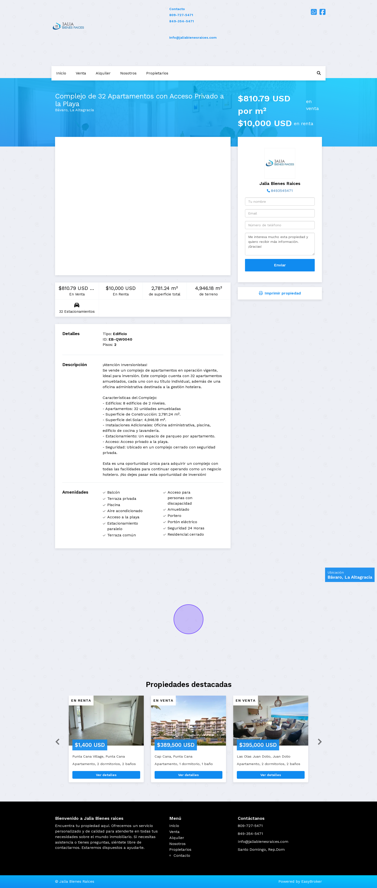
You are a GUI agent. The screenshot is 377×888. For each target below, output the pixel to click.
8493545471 (282, 190)
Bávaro (61, 110)
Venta (81, 73)
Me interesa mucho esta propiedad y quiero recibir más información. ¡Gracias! (280, 244)
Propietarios (157, 73)
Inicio (61, 73)
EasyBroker (311, 881)
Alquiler (103, 73)
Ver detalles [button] (106, 775)
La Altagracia (82, 110)
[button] (55, 741)
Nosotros (128, 73)
